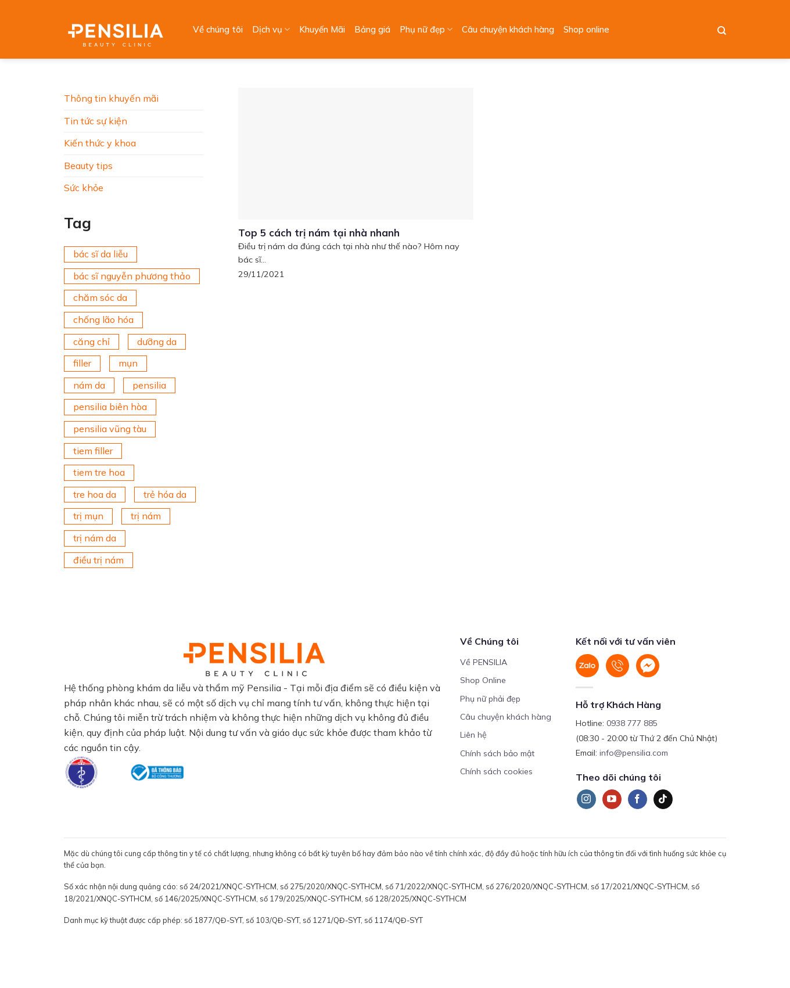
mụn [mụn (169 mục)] (128, 363)
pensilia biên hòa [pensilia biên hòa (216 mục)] (110, 406)
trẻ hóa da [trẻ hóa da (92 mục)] (164, 494)
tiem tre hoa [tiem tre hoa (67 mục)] (99, 472)
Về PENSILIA (483, 662)
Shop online (586, 29)
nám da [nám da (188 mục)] (89, 385)
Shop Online (483, 680)
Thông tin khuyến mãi (111, 98)
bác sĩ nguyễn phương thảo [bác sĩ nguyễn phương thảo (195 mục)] (132, 276)
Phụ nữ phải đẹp (490, 699)
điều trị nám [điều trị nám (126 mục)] (98, 560)
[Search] (721, 31)
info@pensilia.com (633, 753)
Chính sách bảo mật (497, 753)
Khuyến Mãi (322, 29)
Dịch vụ (271, 29)
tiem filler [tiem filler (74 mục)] (93, 451)
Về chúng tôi (218, 29)
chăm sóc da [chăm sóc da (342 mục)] (100, 297)
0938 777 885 (632, 723)
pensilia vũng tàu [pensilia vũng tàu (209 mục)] (109, 428)
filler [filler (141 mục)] (82, 363)
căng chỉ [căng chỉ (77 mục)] (91, 341)
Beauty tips (88, 165)
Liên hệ (473, 735)
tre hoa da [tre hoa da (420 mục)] (94, 494)
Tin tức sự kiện (95, 121)
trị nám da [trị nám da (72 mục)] (94, 538)
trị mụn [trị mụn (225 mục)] (88, 516)
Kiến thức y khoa (100, 143)
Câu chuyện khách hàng (508, 29)
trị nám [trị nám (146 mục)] (146, 516)
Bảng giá (372, 29)
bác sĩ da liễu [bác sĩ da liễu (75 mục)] (100, 254)
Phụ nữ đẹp (426, 29)
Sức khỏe (83, 187)
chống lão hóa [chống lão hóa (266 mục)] (103, 319)
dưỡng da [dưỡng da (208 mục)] (157, 341)
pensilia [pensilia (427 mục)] (149, 385)
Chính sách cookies (496, 771)
